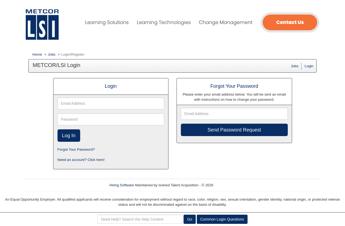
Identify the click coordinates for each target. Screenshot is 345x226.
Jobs (51, 54)
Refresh (229, 185)
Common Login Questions (222, 219)
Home (37, 54)
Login (309, 66)
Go (189, 219)
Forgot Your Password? (76, 149)
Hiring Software (122, 185)
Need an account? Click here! (81, 160)
